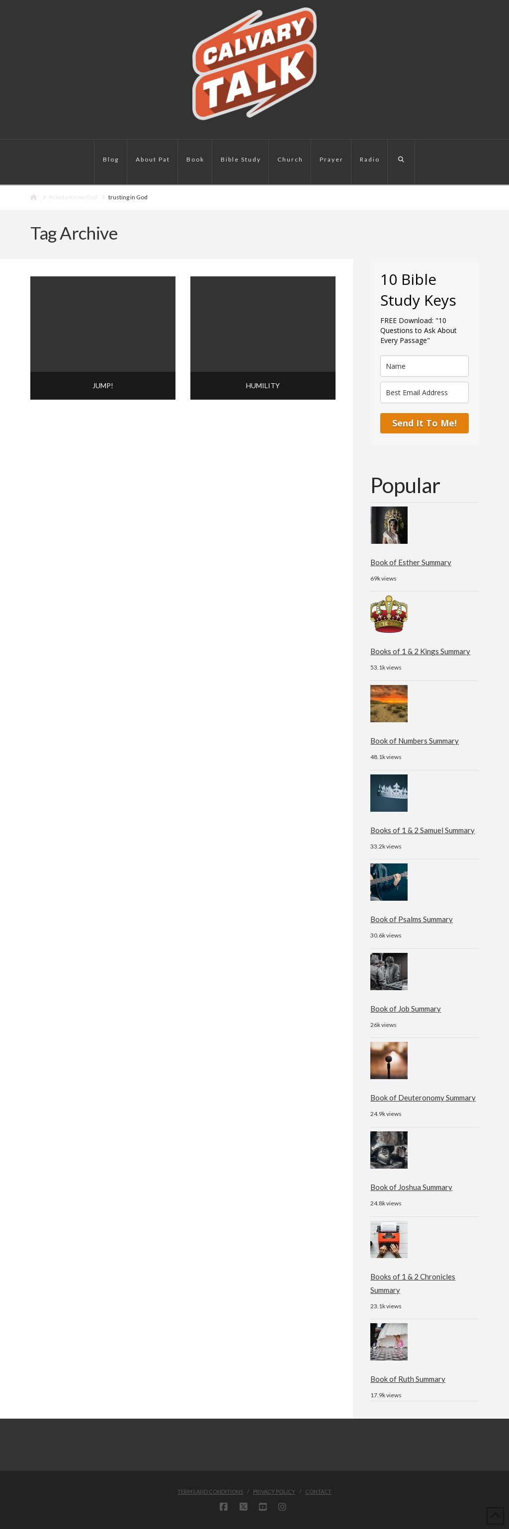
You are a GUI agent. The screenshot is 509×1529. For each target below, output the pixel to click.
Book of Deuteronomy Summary (423, 1097)
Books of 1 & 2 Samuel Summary (422, 830)
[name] (424, 366)
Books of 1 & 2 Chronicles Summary (412, 1283)
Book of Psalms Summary (411, 919)
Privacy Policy (274, 1491)
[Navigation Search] (401, 162)
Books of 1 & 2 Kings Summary (420, 651)
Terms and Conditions (210, 1491)
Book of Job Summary (405, 1008)
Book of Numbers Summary (414, 740)
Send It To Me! (424, 423)
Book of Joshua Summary (411, 1187)
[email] (424, 392)
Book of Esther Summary (410, 562)
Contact (318, 1491)
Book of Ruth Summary (407, 1378)
